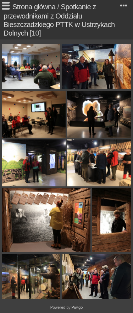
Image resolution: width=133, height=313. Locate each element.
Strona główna (33, 7)
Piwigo (77, 307)
